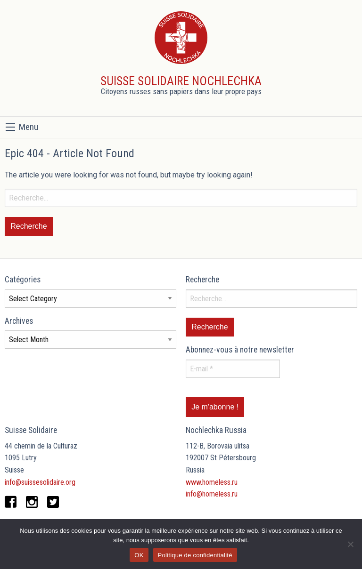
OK (138, 555)
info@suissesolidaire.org (40, 482)
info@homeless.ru (212, 493)
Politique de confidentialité (195, 555)
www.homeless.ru (212, 482)
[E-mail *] (233, 369)
